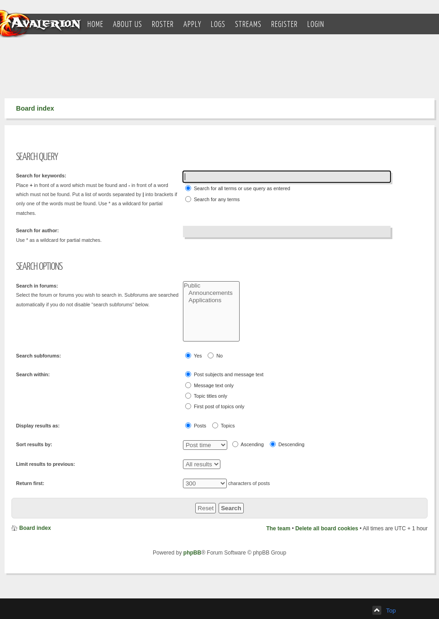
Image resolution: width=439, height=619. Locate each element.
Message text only (209, 385)
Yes (193, 355)
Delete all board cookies (326, 528)
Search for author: (37, 230)
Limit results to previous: (45, 464)
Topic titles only (206, 396)
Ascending (248, 444)
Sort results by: (34, 444)
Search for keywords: (41, 175)
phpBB (192, 553)
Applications (211, 300)
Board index (35, 108)
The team (278, 528)
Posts (195, 425)
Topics (223, 425)
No (215, 355)
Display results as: (37, 425)
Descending (287, 444)
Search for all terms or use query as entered (237, 188)
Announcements (211, 293)
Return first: (30, 483)
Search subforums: (38, 355)
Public (211, 285)
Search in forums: (37, 285)
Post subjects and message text (224, 374)
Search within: (33, 374)
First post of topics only (214, 406)
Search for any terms (212, 199)
